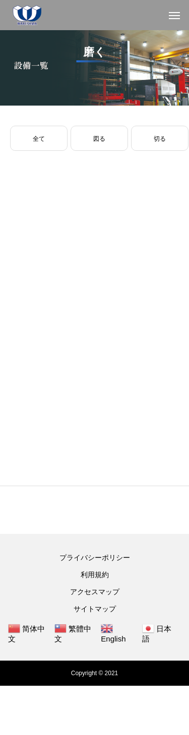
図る (99, 138)
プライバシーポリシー (94, 557)
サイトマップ (95, 608)
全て (39, 138)
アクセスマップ (94, 591)
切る (160, 138)
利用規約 (95, 574)
